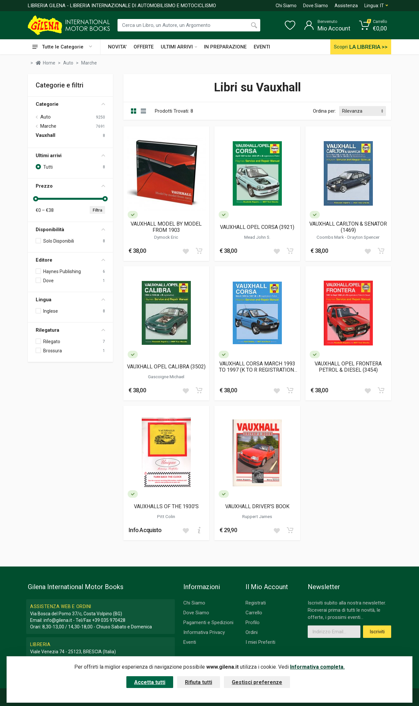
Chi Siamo (286, 5)
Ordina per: (324, 111)
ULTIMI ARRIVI (179, 47)
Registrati (256, 603)
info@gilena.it (58, 620)
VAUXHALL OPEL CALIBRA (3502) (166, 366)
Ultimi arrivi (70, 155)
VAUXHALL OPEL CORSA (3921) (257, 227)
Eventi (189, 642)
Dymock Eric (166, 237)
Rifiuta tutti (198, 682)
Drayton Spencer (363, 237)
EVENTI (262, 47)
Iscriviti (377, 632)
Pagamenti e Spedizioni (208, 622)
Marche (48, 126)
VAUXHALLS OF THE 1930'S (166, 506)
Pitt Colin (166, 516)
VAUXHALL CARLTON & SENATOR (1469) (348, 227)
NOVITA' (117, 47)
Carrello (254, 613)
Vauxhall (45, 135)
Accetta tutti (149, 682)
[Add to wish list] (185, 251)
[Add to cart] (199, 251)
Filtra (97, 210)
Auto (45, 117)
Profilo (253, 622)
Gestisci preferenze (257, 682)
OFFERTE (144, 47)
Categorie (70, 104)
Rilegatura (70, 330)
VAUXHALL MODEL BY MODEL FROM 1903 (166, 227)
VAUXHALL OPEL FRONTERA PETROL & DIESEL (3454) (348, 367)
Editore (70, 260)
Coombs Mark (331, 237)
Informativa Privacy (204, 632)
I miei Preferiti (260, 642)
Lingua (70, 300)
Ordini (252, 632)
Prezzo (70, 186)
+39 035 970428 (108, 620)
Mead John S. (257, 237)
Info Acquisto (145, 530)
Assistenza (346, 5)
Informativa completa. (317, 667)
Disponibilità (70, 229)
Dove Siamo (315, 5)
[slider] (35, 198)
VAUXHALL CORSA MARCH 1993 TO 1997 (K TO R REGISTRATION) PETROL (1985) (257, 367)
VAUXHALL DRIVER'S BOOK (257, 506)
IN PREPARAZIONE (225, 47)
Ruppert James (257, 516)
